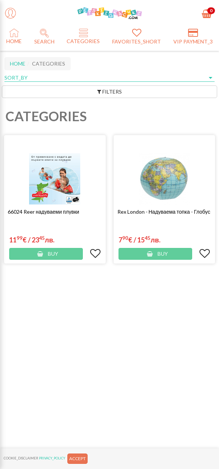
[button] (55, 211)
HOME (17, 63)
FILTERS (109, 91)
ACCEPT (77, 458)
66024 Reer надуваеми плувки (43, 212)
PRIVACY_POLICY (52, 458)
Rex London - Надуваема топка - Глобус (164, 212)
